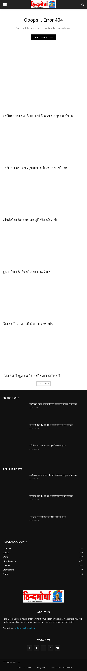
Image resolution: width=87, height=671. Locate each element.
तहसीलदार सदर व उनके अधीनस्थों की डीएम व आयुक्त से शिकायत (38, 115)
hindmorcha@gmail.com (25, 628)
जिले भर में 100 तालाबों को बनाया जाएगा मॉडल (28, 324)
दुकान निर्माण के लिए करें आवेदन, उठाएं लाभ (27, 271)
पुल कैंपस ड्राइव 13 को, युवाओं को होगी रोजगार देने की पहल (35, 167)
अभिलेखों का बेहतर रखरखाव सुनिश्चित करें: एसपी (30, 220)
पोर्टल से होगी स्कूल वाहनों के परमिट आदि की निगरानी (31, 376)
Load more (43, 383)
